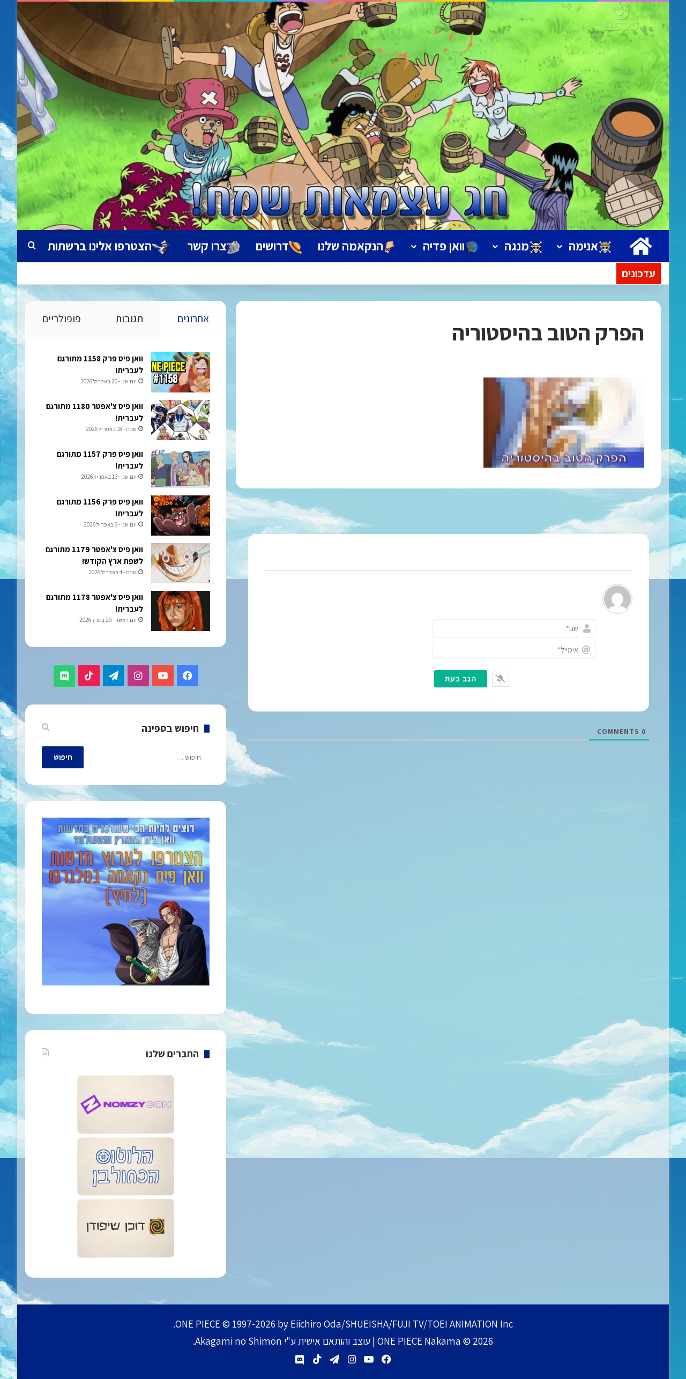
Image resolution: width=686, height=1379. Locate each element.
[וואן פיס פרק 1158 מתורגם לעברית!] (180, 373)
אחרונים (193, 318)
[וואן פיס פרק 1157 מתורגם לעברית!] (180, 469)
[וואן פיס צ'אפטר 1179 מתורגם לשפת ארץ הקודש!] (180, 564)
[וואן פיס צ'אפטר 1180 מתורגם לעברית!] (180, 421)
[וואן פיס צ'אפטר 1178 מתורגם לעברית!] (180, 612)
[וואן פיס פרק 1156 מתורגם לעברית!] (180, 516)
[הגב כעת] (460, 678)
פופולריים (61, 318)
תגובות (129, 318)
